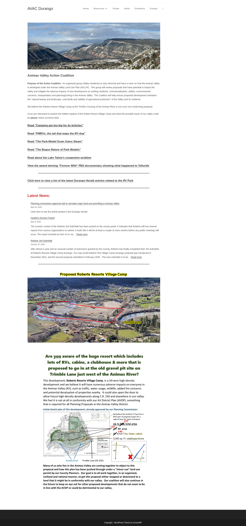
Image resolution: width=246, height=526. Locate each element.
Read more (81, 234)
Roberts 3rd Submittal (41, 240)
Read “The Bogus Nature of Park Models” (54, 149)
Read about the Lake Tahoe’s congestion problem (59, 157)
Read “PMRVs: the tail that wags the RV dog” (57, 133)
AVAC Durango (40, 8)
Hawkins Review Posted (43, 218)
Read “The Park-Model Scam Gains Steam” (55, 141)
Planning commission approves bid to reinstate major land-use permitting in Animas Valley (75, 203)
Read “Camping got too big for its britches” (55, 125)
